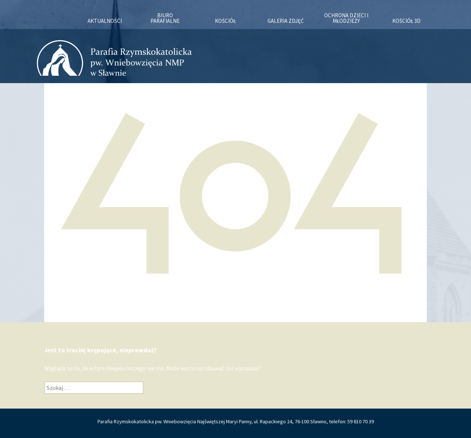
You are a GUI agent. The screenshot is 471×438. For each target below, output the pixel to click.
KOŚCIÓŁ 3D (406, 20)
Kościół (225, 20)
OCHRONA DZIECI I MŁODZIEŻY (346, 18)
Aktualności (105, 20)
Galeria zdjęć (286, 20)
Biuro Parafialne (165, 18)
